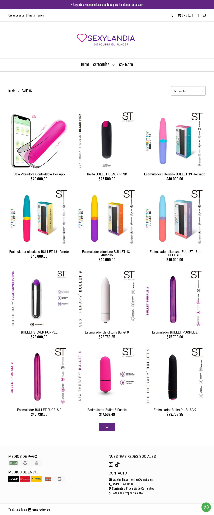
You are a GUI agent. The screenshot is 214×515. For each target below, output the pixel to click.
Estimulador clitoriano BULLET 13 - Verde (39, 251)
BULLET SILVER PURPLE (39, 332)
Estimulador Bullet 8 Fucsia (107, 409)
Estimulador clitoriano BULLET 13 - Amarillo (107, 253)
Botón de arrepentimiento (126, 493)
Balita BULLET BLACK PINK (107, 174)
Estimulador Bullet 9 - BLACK (175, 409)
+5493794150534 (121, 484)
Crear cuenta (16, 15)
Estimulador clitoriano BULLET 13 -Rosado (174, 174)
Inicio (85, 64)
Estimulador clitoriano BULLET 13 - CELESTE (175, 253)
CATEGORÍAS (104, 65)
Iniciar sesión (36, 15)
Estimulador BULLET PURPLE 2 (175, 332)
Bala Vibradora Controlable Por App (39, 174)
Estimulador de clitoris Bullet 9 (107, 332)
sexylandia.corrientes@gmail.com (131, 479)
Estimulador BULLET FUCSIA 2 (39, 409)
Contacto (126, 64)
